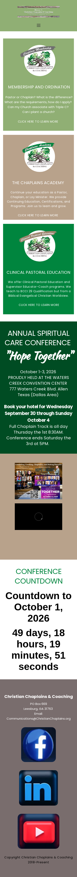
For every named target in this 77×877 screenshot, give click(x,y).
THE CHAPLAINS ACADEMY (38, 183)
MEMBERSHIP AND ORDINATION (38, 87)
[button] (38, 25)
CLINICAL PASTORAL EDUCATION (38, 272)
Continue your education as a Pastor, (38, 192)
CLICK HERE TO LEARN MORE (38, 121)
